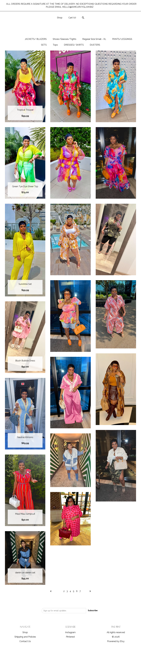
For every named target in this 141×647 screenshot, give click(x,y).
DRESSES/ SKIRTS (74, 45)
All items (14, 39)
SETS (44, 45)
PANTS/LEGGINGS (122, 39)
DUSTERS (95, 45)
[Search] (83, 17)
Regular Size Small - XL (94, 39)
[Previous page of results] (51, 591)
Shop (59, 17)
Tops (55, 45)
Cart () (72, 17)
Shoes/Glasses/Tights (64, 39)
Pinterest (70, 636)
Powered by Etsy (115, 641)
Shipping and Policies (25, 636)
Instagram (70, 632)
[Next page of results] (90, 591)
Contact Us (25, 641)
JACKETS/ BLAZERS (36, 39)
